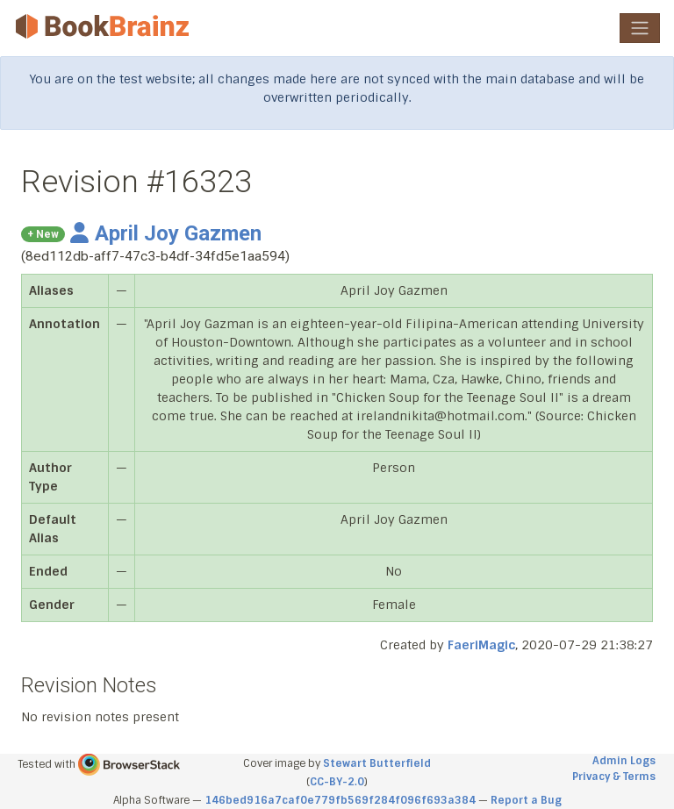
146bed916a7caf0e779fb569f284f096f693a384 (340, 800)
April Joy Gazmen (166, 233)
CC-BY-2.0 (337, 782)
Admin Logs (624, 761)
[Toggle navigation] (640, 28)
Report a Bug (526, 800)
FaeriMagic (481, 645)
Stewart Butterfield (377, 763)
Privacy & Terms (614, 777)
